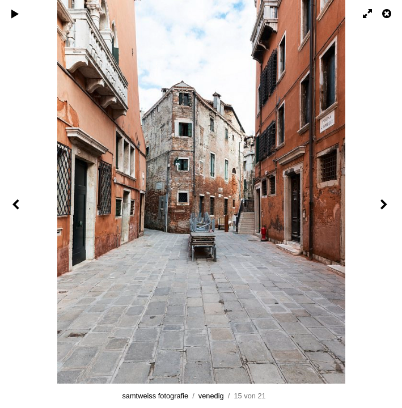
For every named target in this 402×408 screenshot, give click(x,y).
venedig (211, 396)
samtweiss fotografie (155, 396)
